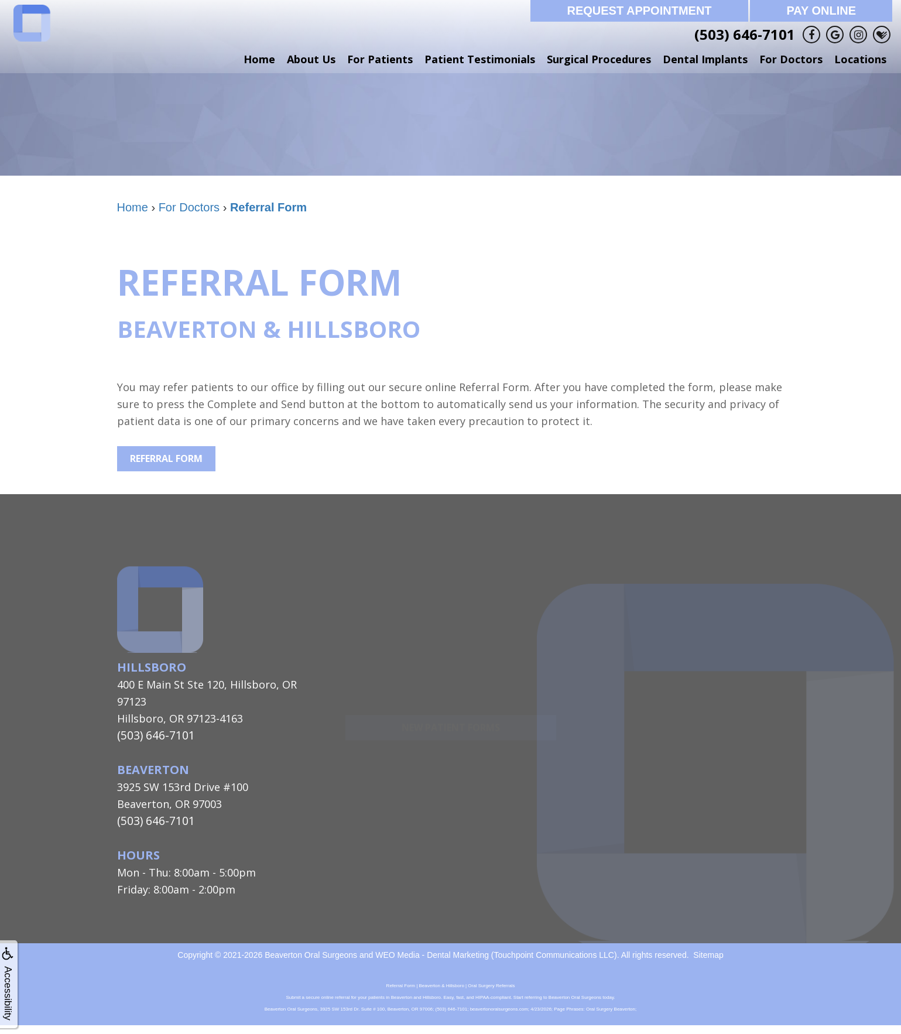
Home (259, 59)
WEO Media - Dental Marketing (432, 952)
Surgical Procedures (599, 59)
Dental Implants (705, 59)
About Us (311, 59)
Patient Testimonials (479, 59)
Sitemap (708, 952)
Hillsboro (151, 667)
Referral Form (166, 458)
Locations (860, 59)
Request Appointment (639, 10)
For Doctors (791, 59)
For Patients (380, 59)
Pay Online (821, 10)
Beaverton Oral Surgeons (311, 952)
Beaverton (153, 768)
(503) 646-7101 (744, 34)
